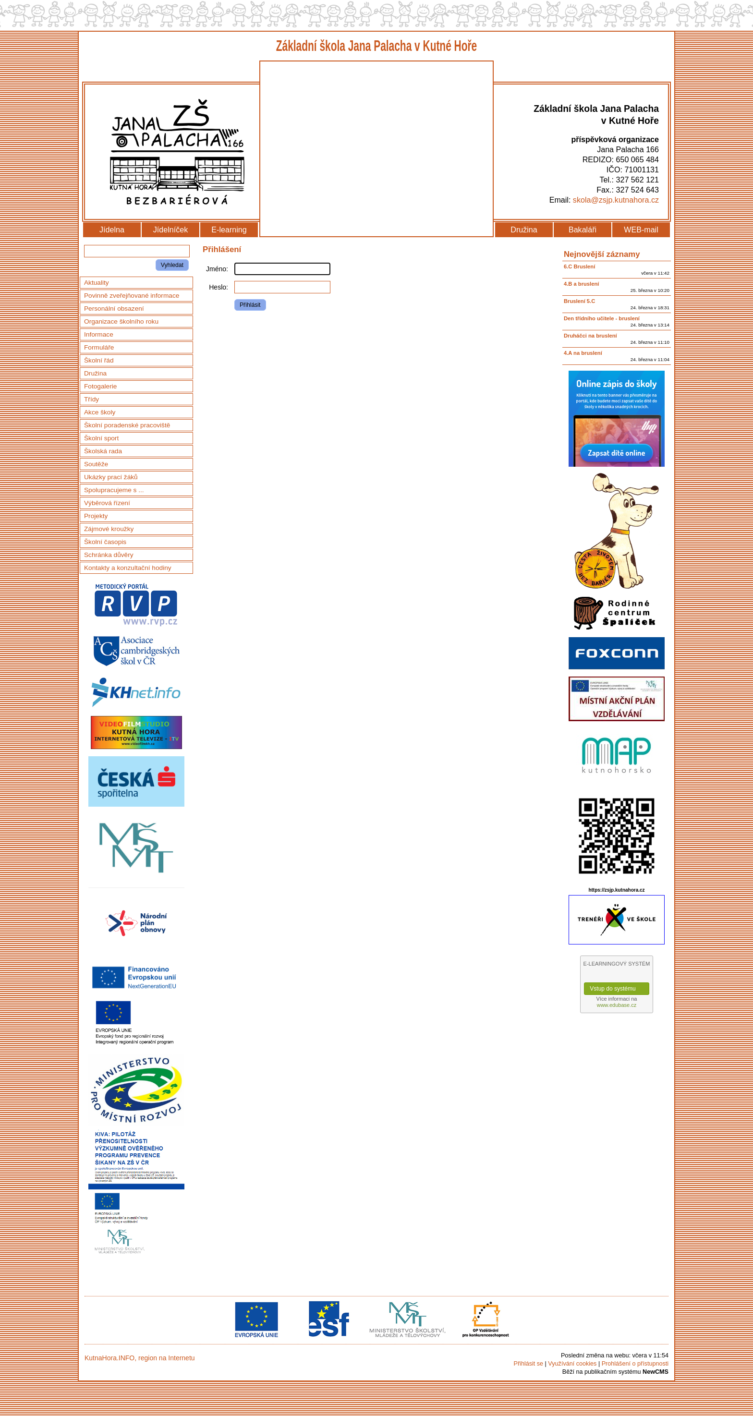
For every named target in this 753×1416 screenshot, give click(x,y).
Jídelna (111, 229)
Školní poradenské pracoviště (127, 425)
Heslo (217, 287)
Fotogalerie (100, 386)
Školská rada (103, 451)
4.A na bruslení (583, 353)
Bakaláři (582, 229)
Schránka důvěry (109, 554)
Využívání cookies (572, 1363)
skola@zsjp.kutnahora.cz (616, 199)
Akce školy (99, 412)
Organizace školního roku (121, 321)
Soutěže (96, 464)
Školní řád (99, 360)
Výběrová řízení (107, 503)
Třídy (91, 399)
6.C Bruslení (579, 266)
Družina (523, 229)
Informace (98, 334)
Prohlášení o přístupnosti (635, 1363)
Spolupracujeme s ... (114, 490)
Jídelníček (170, 229)
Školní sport (101, 438)
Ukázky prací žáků (111, 477)
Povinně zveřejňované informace (131, 295)
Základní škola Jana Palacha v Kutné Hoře (376, 45)
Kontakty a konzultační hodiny (127, 567)
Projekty (96, 516)
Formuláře (99, 347)
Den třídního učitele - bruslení (602, 318)
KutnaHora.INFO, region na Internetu (140, 1358)
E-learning (228, 229)
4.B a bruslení (581, 284)
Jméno (216, 269)
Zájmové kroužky (109, 529)
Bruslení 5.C (579, 301)
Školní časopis (105, 541)
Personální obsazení (114, 308)
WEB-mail (641, 229)
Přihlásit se (528, 1363)
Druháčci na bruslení (590, 336)
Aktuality (96, 282)
